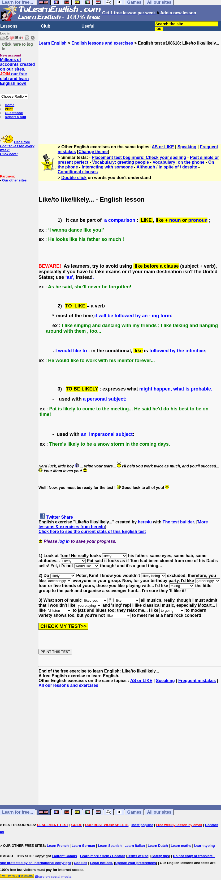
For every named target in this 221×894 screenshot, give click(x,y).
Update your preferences (135, 863)
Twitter (53, 517)
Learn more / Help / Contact (102, 856)
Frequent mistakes (197, 680)
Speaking (186, 147)
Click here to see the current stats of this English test (92, 531)
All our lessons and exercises (68, 685)
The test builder (178, 522)
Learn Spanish (110, 846)
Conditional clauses (78, 172)
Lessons (9, 26)
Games (134, 812)
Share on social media (53, 877)
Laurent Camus (64, 856)
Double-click (73, 177)
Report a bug (15, 117)
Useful (87, 26)
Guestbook (14, 113)
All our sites (159, 812)
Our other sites (14, 180)
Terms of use (137, 856)
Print (9, 109)
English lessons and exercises (102, 43)
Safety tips (160, 856)
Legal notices (101, 863)
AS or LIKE (163, 147)
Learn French (58, 846)
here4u (145, 522)
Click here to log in (17, 46)
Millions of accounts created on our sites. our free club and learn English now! (17, 71)
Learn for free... (17, 812)
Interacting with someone (107, 167)
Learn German (83, 846)
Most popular (142, 825)
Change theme (93, 151)
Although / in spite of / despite (167, 167)
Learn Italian (134, 846)
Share (67, 517)
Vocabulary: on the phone (178, 162)
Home (9, 105)
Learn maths (181, 846)
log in (64, 541)
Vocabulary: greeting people (120, 162)
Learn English (52, 43)
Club (45, 26)
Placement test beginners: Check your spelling (139, 157)
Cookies (80, 863)
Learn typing (204, 846)
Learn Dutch (158, 846)
